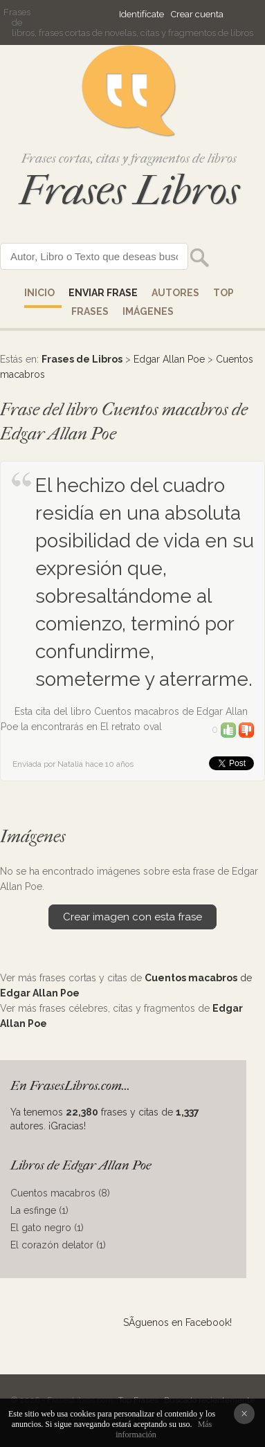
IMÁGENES (148, 311)
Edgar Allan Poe (169, 359)
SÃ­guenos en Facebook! (177, 1322)
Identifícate (141, 14)
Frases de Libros (82, 359)
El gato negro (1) (47, 1227)
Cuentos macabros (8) (60, 1193)
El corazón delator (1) (58, 1244)
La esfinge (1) (39, 1210)
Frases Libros (129, 190)
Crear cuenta (197, 14)
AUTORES (175, 292)
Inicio (39, 292)
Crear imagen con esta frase (132, 917)
